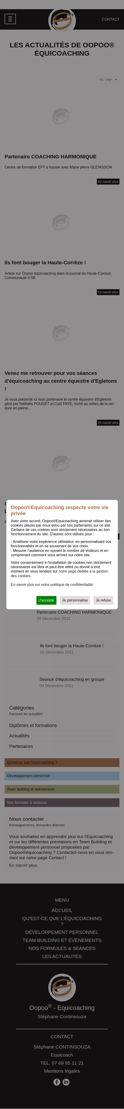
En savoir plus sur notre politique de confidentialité (52, 585)
